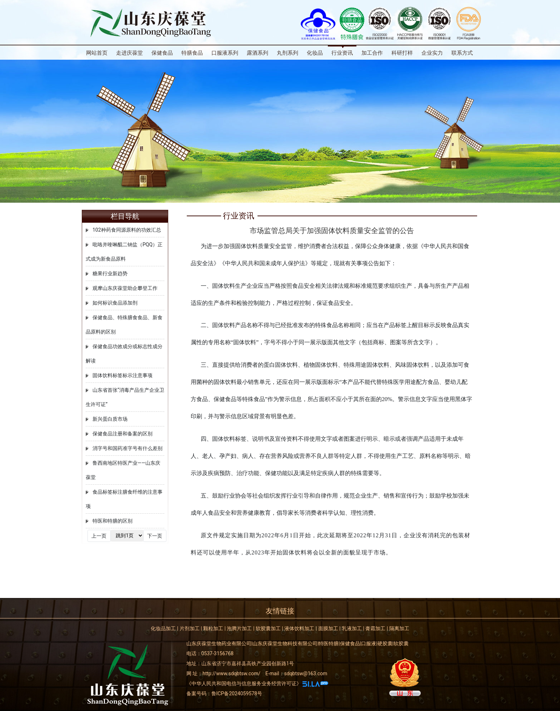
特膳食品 (192, 53)
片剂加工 (190, 628)
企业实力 (432, 53)
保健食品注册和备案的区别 (122, 433)
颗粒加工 (213, 628)
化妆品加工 (163, 628)
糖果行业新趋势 (110, 273)
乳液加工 (352, 628)
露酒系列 (257, 53)
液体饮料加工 (299, 628)
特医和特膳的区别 (112, 521)
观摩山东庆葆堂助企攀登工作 (125, 288)
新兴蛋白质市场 (110, 419)
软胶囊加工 (268, 628)
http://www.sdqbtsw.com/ (231, 673)
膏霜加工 (375, 628)
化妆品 (315, 53)
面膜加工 (328, 628)
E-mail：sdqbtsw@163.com (296, 673)
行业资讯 (342, 53)
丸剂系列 (287, 53)
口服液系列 (224, 53)
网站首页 (97, 53)
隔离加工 (399, 628)
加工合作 (372, 53)
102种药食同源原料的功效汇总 (126, 230)
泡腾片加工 (239, 628)
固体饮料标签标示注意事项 (122, 375)
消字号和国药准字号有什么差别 (127, 448)
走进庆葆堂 (129, 53)
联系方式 (462, 53)
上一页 (98, 536)
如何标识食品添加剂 (115, 303)
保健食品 (162, 53)
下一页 (154, 536)
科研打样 (402, 53)
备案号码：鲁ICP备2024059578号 (224, 693)
